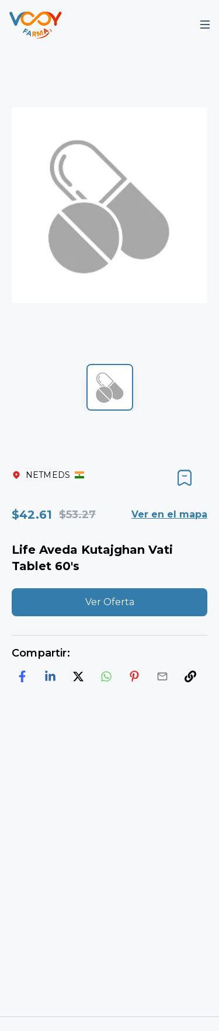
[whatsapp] (106, 676)
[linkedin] (50, 676)
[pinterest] (134, 676)
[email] (162, 676)
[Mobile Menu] (205, 25)
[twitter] (78, 676)
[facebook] (22, 676)
